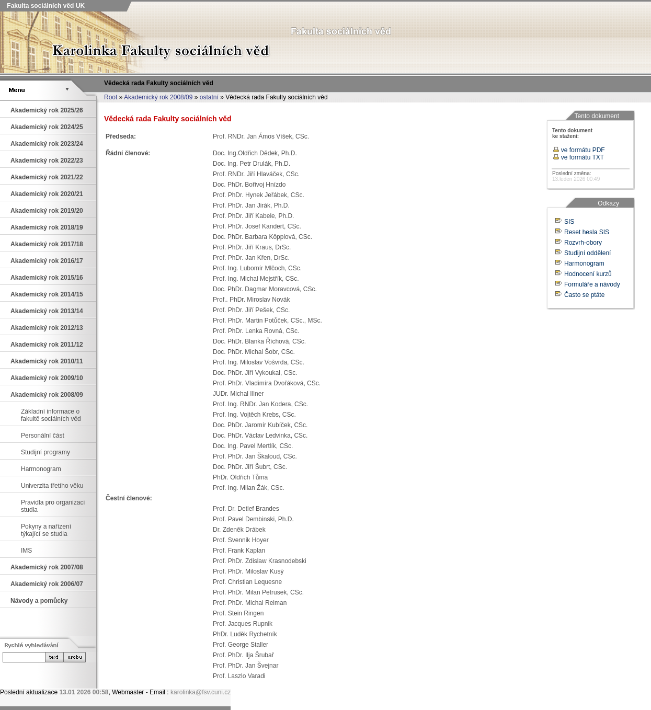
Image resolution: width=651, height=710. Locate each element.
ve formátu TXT (578, 157)
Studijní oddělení (587, 253)
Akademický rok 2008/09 (158, 97)
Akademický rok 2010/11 (46, 361)
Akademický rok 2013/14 (46, 311)
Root (110, 97)
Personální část (42, 435)
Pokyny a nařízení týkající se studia (46, 530)
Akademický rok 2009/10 (46, 378)
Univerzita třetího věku (52, 485)
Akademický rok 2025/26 (46, 110)
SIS (569, 221)
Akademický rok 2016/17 (46, 261)
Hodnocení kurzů (588, 274)
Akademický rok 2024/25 (46, 127)
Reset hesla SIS (586, 232)
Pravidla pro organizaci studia (53, 506)
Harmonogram (41, 469)
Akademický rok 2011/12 (46, 344)
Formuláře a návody (592, 284)
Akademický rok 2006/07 (46, 584)
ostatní (209, 97)
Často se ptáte (584, 295)
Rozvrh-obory (583, 242)
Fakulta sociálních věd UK (45, 5)
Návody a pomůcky (38, 600)
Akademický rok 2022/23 (46, 160)
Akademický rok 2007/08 (46, 567)
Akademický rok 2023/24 (46, 143)
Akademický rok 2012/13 (46, 327)
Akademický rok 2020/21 (46, 194)
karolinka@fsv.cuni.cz (200, 692)
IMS (26, 550)
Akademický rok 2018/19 (46, 227)
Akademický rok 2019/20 (46, 210)
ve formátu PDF (578, 150)
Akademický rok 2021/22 (46, 177)
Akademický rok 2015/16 (46, 277)
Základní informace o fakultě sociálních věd (51, 415)
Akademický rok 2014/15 (46, 294)
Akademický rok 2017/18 (46, 244)
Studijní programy (45, 452)
